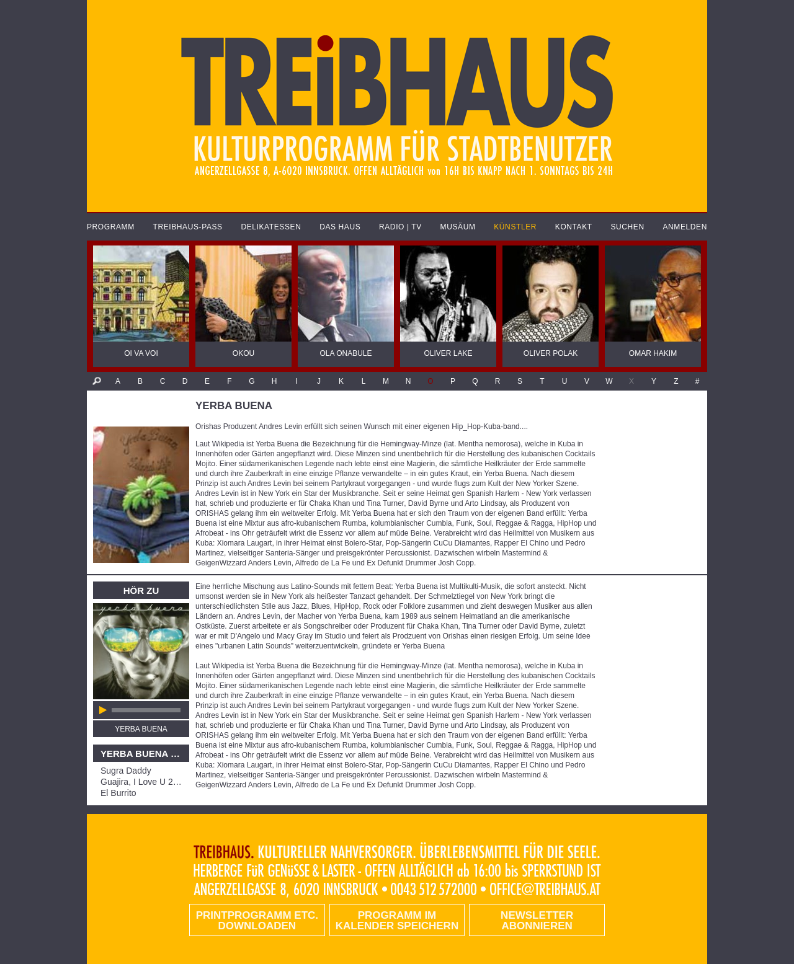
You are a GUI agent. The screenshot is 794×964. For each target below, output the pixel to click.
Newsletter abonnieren (537, 920)
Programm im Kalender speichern (397, 920)
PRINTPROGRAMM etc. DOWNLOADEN (257, 920)
